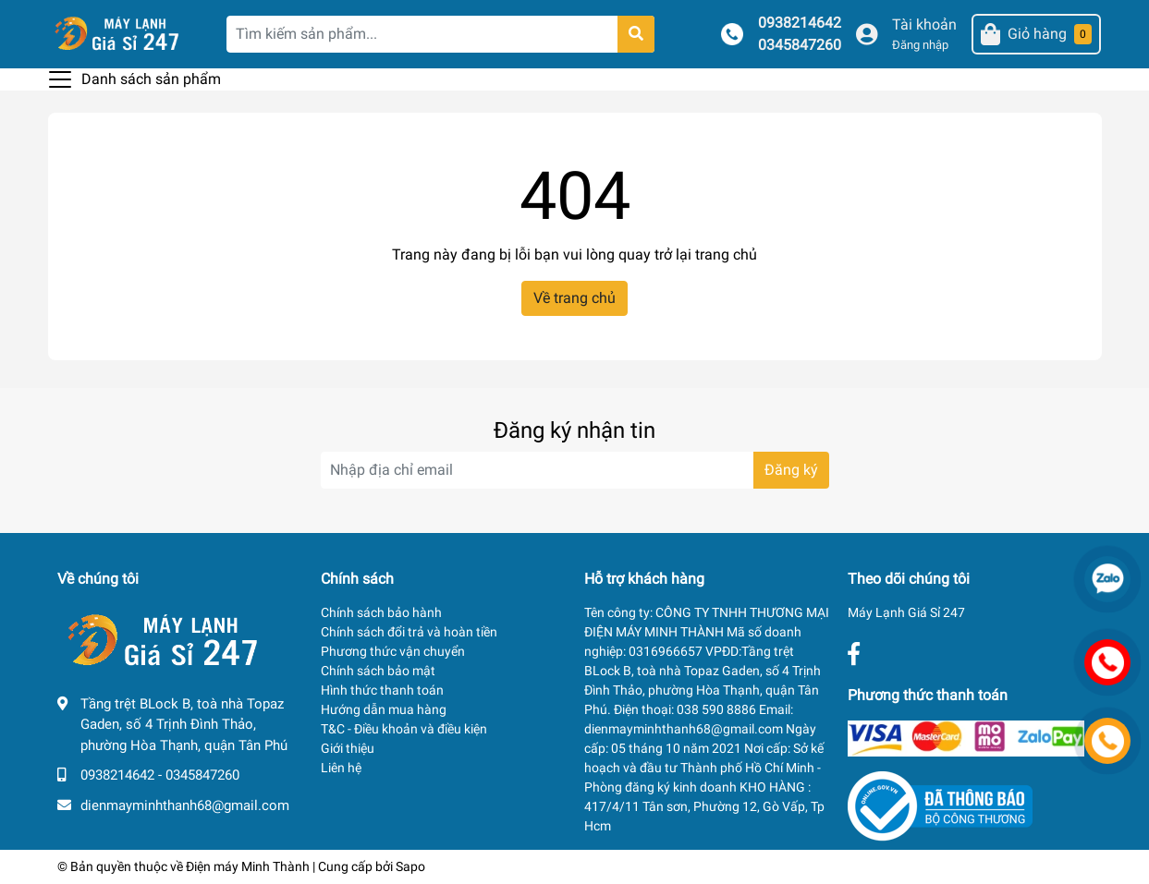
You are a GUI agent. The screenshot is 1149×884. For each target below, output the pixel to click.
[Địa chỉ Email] (575, 470)
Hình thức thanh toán (382, 690)
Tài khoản (924, 24)
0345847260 (799, 45)
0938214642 (799, 22)
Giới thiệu (347, 748)
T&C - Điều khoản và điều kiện (404, 728)
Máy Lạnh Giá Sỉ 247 (906, 612)
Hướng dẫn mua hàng (383, 709)
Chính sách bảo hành (381, 612)
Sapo (410, 866)
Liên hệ (341, 767)
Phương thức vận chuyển (393, 651)
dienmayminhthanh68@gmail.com (184, 805)
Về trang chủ (574, 298)
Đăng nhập (920, 45)
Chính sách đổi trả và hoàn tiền (409, 631)
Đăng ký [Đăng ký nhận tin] (791, 469)
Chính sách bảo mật (378, 670)
